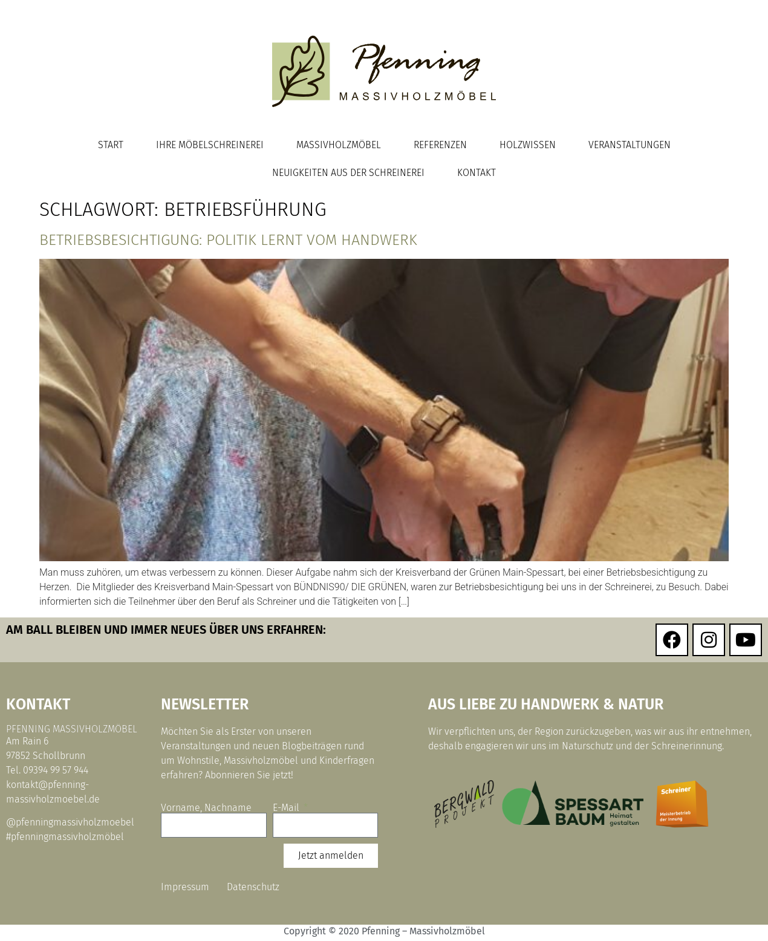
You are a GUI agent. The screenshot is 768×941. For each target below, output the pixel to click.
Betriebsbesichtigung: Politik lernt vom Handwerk (228, 240)
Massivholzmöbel (338, 145)
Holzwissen (528, 145)
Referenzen (440, 145)
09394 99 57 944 (55, 770)
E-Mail (287, 808)
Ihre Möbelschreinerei (210, 145)
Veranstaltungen (629, 145)
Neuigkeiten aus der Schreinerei (348, 172)
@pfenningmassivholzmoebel (70, 822)
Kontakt (476, 172)
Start (110, 145)
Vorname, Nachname (206, 808)
